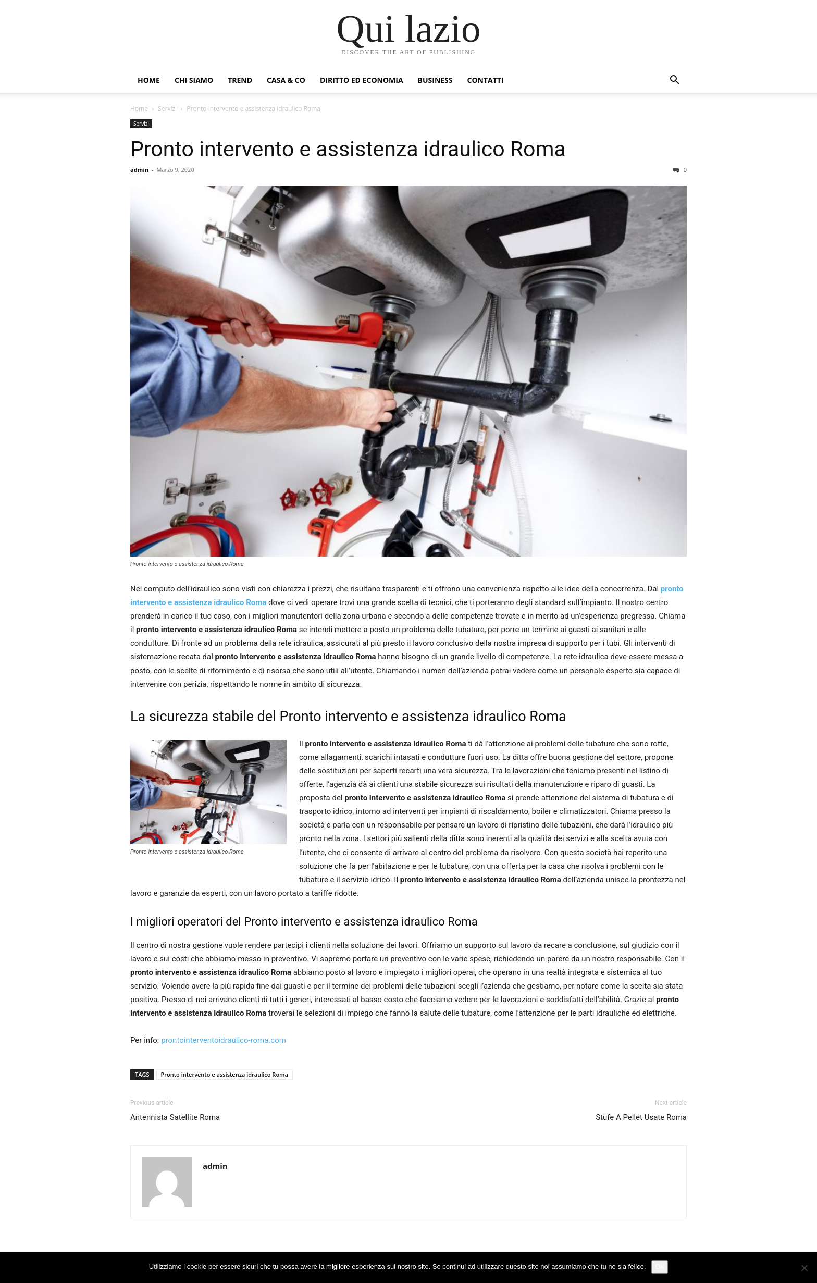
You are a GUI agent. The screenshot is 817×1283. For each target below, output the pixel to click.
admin (139, 170)
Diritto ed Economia (361, 80)
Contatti (485, 80)
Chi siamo (194, 80)
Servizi (167, 108)
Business (435, 80)
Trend (240, 80)
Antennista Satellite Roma (175, 1117)
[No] (804, 1268)
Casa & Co (286, 80)
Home (149, 80)
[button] (674, 81)
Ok (659, 1266)
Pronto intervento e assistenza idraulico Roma (348, 149)
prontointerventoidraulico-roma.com (223, 1040)
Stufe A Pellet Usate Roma (641, 1117)
